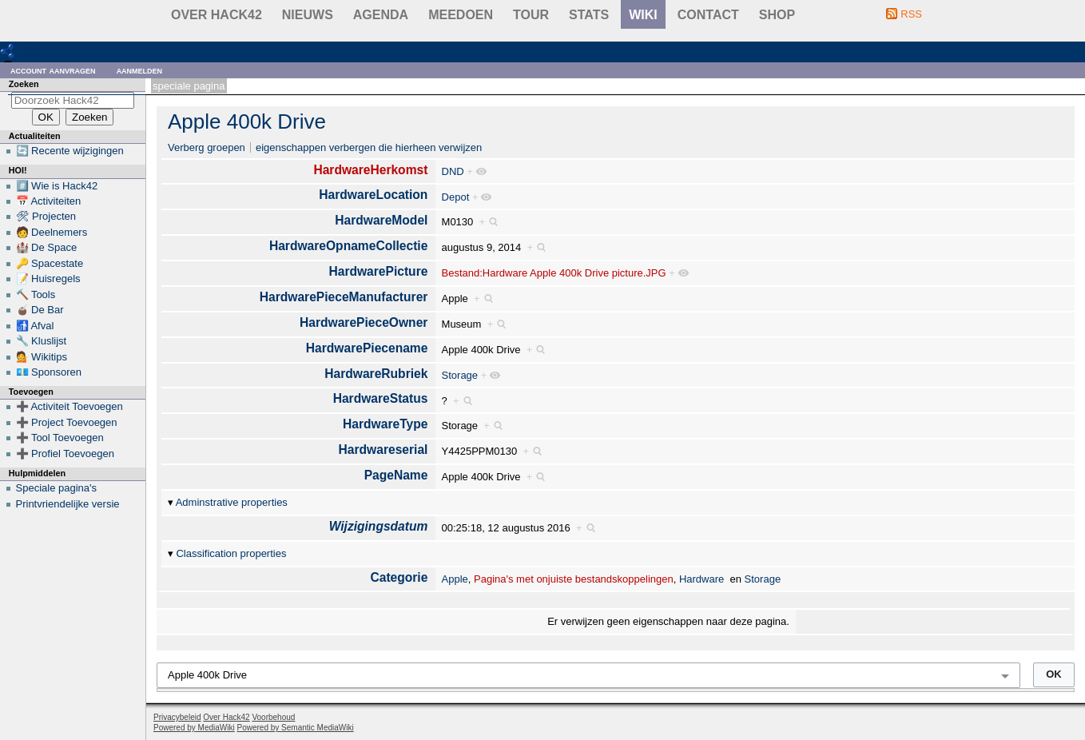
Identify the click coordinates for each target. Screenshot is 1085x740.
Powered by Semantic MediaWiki (295, 727)
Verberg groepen (206, 147)
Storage (460, 375)
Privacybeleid (177, 717)
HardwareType (385, 424)
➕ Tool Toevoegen (60, 438)
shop (777, 15)
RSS (911, 14)
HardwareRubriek (375, 373)
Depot (456, 197)
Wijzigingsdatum (378, 526)
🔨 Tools (36, 294)
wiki (643, 15)
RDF (33, 51)
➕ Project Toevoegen (66, 422)
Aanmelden (140, 70)
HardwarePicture (377, 271)
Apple (455, 579)
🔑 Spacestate (50, 263)
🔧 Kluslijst (41, 341)
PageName (396, 475)
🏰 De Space (47, 247)
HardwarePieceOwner (363, 322)
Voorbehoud (273, 717)
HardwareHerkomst (370, 170)
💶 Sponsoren (49, 372)
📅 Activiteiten (48, 201)
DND (453, 171)
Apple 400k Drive (247, 121)
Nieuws (307, 15)
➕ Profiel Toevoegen (65, 454)
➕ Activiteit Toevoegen (69, 406)
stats (589, 15)
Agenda (380, 15)
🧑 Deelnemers (52, 232)
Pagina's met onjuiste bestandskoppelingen (574, 579)
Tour (531, 15)
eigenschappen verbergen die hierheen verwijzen (369, 147)
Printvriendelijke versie (68, 504)
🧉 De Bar (40, 310)
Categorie (398, 577)
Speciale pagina (189, 86)
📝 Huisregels (48, 278)
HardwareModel (381, 220)
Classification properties (231, 553)
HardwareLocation (373, 194)
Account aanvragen (53, 70)
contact (708, 15)
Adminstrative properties (232, 502)
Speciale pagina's (56, 488)
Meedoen (460, 15)
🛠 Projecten (46, 216)
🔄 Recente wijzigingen (70, 151)
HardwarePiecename (367, 348)
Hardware (701, 579)
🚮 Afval (35, 326)
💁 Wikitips (41, 357)
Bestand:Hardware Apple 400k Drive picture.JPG (554, 273)
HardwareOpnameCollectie (348, 246)
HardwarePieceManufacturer (344, 297)
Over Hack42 (216, 15)
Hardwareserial (383, 449)
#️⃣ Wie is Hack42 (57, 186)
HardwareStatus (380, 398)
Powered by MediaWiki (194, 727)
